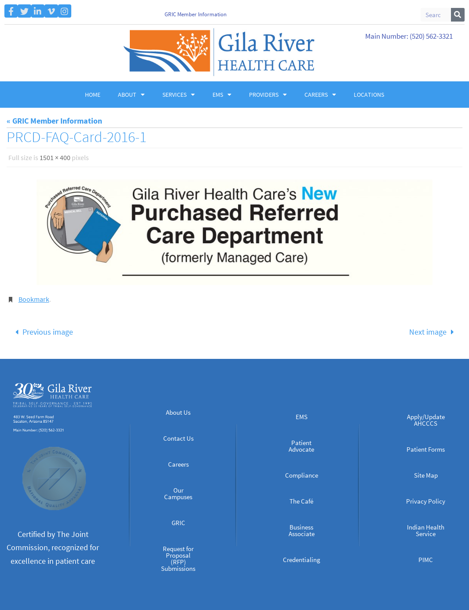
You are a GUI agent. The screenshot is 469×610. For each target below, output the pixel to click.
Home (92, 95)
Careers (320, 94)
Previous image (42, 332)
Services (178, 94)
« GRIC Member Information (54, 121)
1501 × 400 (55, 157)
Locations (369, 95)
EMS (222, 94)
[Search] (458, 15)
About (131, 94)
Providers (268, 94)
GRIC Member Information (196, 14)
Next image (433, 332)
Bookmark (33, 299)
